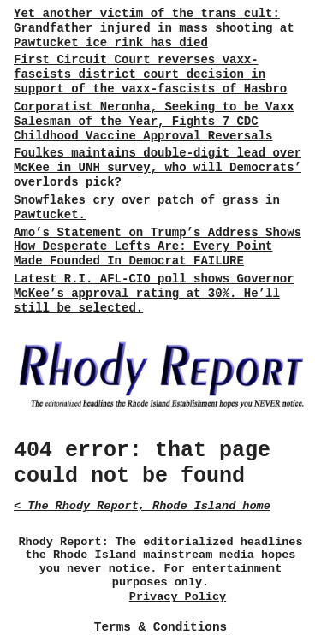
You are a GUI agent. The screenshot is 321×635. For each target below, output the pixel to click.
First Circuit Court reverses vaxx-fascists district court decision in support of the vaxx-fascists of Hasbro (150, 74)
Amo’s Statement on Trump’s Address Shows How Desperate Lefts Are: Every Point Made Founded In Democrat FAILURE (157, 247)
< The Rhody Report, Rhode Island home (142, 506)
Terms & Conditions (160, 627)
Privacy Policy (177, 596)
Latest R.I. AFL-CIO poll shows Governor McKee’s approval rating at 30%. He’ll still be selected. (154, 293)
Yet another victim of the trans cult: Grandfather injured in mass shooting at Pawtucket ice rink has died (154, 28)
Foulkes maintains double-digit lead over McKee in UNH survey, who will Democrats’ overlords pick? (157, 167)
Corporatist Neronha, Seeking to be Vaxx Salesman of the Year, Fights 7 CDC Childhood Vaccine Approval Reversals (154, 121)
